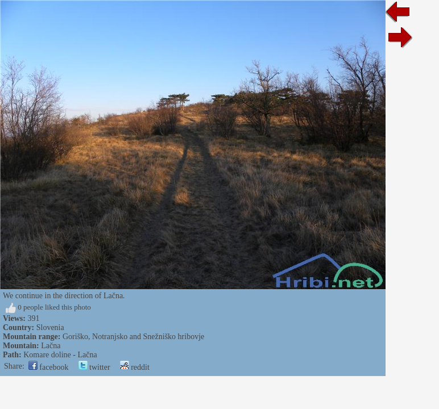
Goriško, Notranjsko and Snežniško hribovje (133, 336)
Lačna (50, 345)
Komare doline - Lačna (60, 354)
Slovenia (50, 327)
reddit (135, 367)
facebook (48, 367)
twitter (94, 367)
